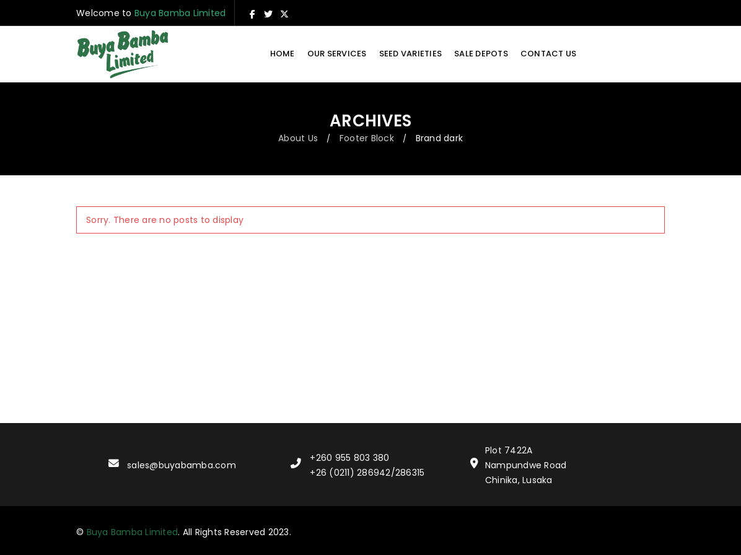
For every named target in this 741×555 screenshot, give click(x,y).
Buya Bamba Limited (180, 13)
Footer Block (367, 138)
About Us (298, 138)
